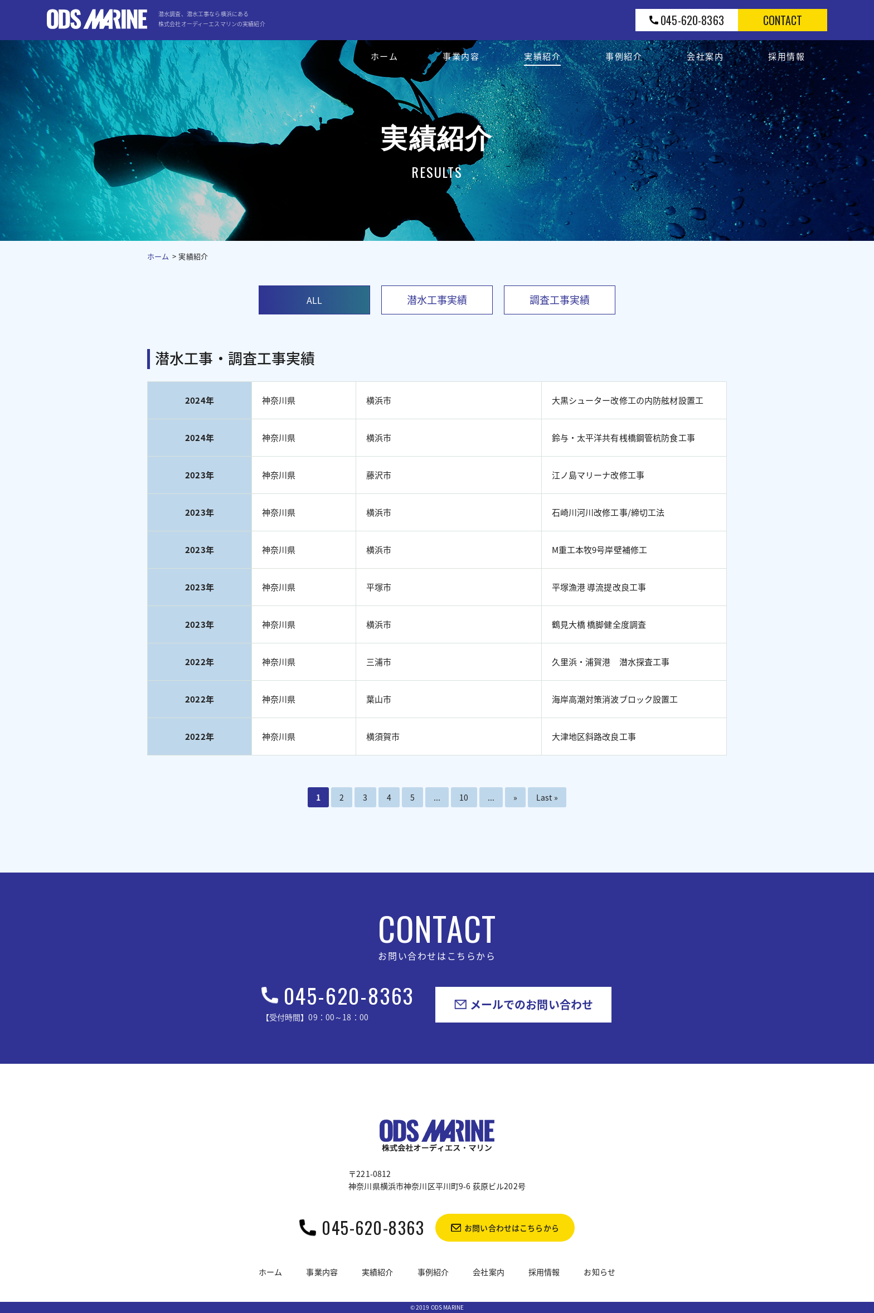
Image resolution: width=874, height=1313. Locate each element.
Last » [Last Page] (547, 797)
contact (783, 20)
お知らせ (599, 1271)
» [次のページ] (515, 797)
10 (463, 797)
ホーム (158, 256)
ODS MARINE (447, 1307)
